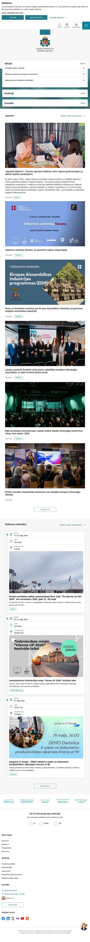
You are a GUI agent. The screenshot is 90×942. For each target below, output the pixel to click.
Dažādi (13, 609)
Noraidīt (13, 17)
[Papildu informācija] (12, 898)
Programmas (6, 848)
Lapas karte (6, 871)
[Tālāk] (85, 801)
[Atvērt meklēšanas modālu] (59, 26)
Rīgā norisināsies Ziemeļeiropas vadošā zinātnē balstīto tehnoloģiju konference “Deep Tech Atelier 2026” (44, 432)
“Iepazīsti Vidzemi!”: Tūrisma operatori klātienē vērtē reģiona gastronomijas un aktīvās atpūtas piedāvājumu (44, 172)
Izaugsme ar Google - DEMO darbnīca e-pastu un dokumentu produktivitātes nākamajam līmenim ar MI (38, 763)
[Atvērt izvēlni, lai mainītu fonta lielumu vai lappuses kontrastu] (76, 26)
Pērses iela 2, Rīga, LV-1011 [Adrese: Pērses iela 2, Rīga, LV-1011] (14, 894)
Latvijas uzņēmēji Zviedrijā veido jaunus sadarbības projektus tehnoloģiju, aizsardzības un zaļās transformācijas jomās (41, 371)
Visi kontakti (12, 905)
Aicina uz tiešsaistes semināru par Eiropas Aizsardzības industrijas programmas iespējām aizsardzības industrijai (44, 309)
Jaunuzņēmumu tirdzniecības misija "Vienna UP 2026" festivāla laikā (42, 680)
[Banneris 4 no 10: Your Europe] (45, 801)
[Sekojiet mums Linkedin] (8, 918)
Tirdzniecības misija (16, 690)
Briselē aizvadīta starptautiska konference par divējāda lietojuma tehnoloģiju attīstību (42, 493)
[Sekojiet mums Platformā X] (13, 918)
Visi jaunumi (45, 509)
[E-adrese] (6, 898)
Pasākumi (19, 255)
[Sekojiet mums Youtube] (22, 918)
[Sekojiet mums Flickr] (17, 918)
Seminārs (13, 774)
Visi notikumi (45, 786)
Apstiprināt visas (36, 17)
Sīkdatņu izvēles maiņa (10, 878)
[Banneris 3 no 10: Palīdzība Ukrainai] (27, 801)
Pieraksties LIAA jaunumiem (12, 875)
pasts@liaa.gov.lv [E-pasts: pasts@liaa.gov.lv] (10, 890)
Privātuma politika (8, 864)
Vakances (5, 841)
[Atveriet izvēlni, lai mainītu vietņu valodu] (67, 25)
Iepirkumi (5, 844)
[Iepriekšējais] (4, 801)
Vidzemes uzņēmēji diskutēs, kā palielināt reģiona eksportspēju (36, 250)
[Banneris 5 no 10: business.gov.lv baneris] (63, 801)
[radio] (32, 823)
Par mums (5, 851)
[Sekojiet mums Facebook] (3, 918)
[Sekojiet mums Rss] (27, 918)
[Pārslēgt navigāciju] (86, 25)
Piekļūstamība (7, 867)
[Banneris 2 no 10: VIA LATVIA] (9, 801)
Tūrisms (16, 197)
